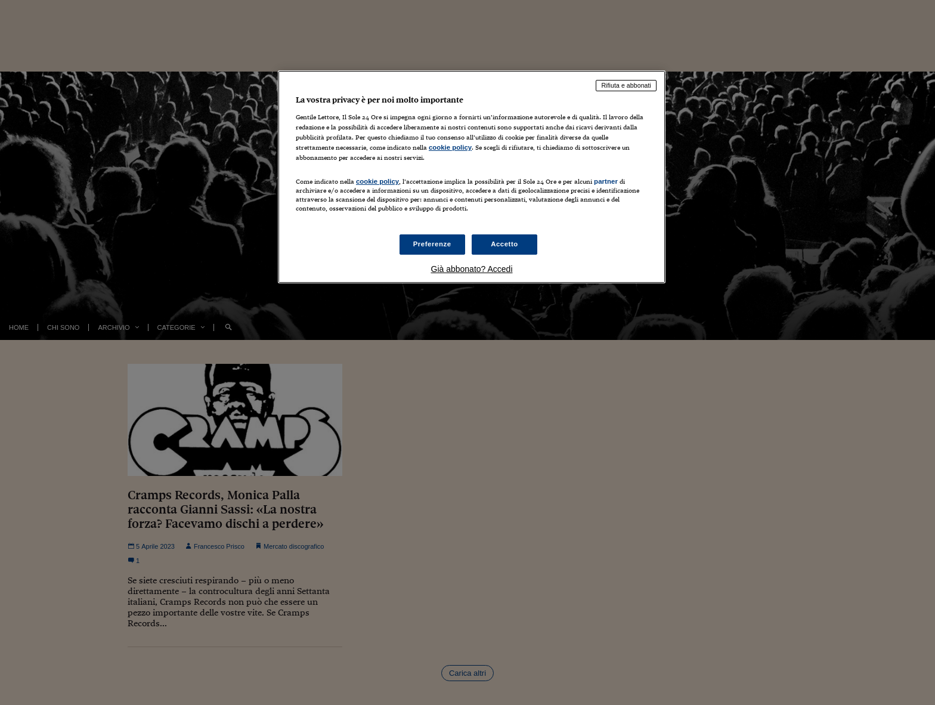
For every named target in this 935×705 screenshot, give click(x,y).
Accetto (504, 244)
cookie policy (450, 147)
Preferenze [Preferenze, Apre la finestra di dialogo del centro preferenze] (432, 244)
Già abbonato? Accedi (472, 269)
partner (606, 181)
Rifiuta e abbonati (626, 85)
